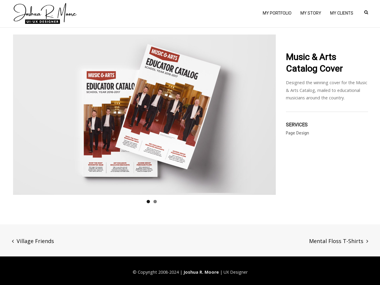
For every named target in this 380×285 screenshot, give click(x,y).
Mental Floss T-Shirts (336, 241)
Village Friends (35, 241)
